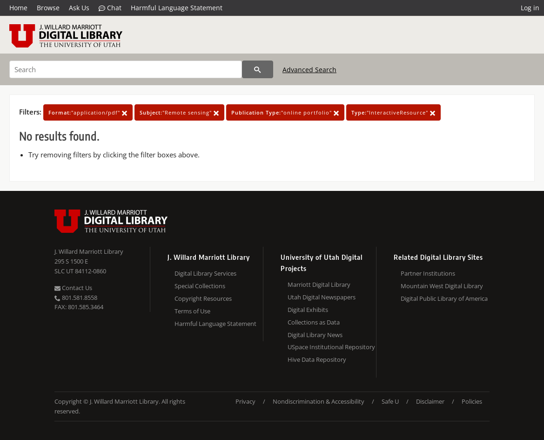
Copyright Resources (203, 298)
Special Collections (200, 286)
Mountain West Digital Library (442, 286)
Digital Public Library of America (444, 298)
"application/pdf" (88, 112)
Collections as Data (314, 322)
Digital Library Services (205, 273)
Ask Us (79, 7)
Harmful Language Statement (176, 7)
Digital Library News (315, 335)
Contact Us (73, 288)
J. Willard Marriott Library (88, 251)
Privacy (245, 401)
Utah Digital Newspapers (322, 297)
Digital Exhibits (308, 309)
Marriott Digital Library (319, 284)
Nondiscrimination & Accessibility (318, 401)
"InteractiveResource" (393, 112)
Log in (530, 7)
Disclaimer (430, 401)
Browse (48, 7)
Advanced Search (309, 69)
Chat (110, 8)
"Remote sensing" (179, 112)
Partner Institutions (428, 273)
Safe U (390, 401)
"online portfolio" (285, 112)
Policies (472, 401)
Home (18, 7)
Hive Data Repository (317, 359)
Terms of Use (192, 311)
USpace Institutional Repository (331, 347)
